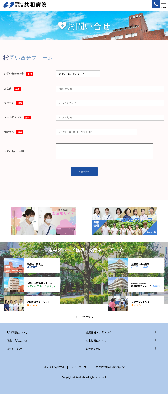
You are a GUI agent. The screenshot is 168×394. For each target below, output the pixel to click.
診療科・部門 (42, 349)
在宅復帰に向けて (121, 340)
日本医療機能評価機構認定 (109, 367)
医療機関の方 (121, 349)
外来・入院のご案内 (42, 340)
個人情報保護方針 (53, 367)
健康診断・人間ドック (121, 332)
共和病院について (42, 332)
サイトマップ (79, 367)
